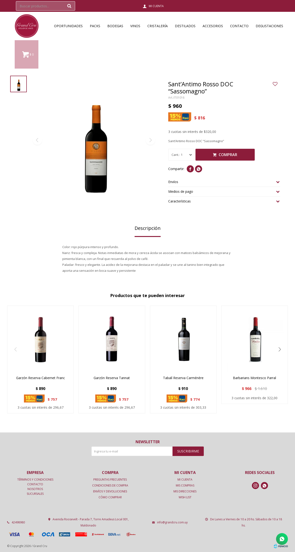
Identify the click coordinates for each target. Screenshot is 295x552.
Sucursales (35, 494)
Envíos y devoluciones (110, 491)
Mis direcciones (184, 491)
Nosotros (35, 489)
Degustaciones (269, 26)
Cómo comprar (110, 497)
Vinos (135, 26)
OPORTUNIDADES (68, 26)
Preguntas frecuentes (110, 480)
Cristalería (157, 26)
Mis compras (185, 485)
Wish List (185, 497)
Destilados (185, 26)
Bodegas (115, 26)
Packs (95, 26)
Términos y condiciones (35, 480)
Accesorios (213, 26)
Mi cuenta (184, 480)
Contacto (239, 26)
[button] (280, 349)
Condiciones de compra (110, 485)
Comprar (228, 154)
